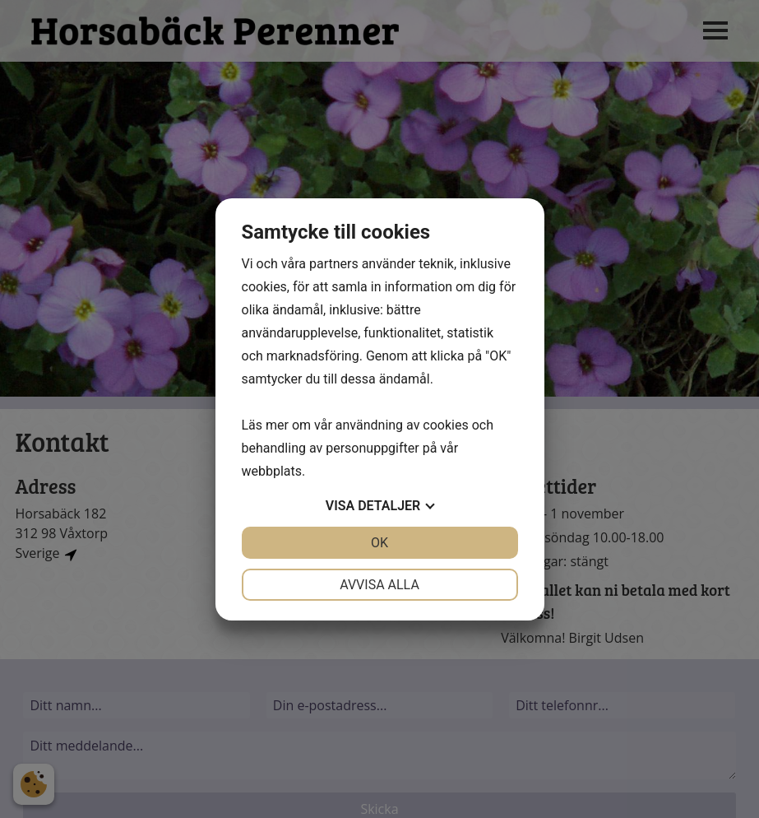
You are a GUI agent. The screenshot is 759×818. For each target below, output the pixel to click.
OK (379, 543)
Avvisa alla (379, 585)
